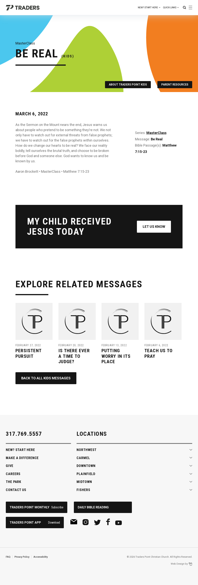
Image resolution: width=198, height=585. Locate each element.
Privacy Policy (22, 556)
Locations (92, 433)
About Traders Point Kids (128, 84)
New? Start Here (148, 7)
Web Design (177, 563)
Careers (13, 474)
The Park (13, 482)
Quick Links (169, 7)
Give (9, 466)
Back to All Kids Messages (46, 378)
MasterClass (156, 133)
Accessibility (40, 556)
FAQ (8, 556)
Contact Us (16, 490)
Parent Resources (174, 84)
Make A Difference (22, 458)
